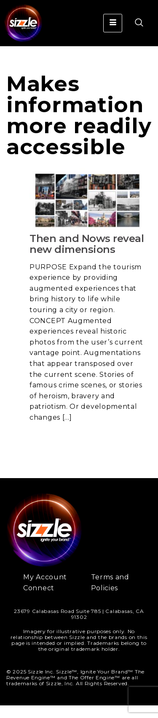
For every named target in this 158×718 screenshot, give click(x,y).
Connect (38, 601)
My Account (45, 590)
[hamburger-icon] (112, 23)
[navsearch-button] (134, 23)
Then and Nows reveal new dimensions (86, 256)
